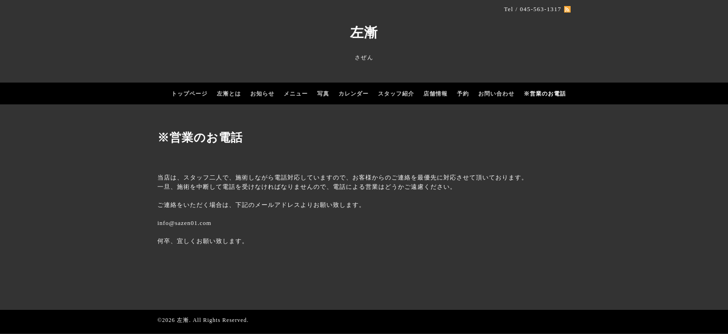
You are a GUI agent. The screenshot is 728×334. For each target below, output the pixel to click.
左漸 (364, 32)
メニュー (296, 93)
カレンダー (353, 93)
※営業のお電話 (545, 93)
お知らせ (262, 93)
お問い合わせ (496, 93)
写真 (323, 93)
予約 (463, 93)
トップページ (189, 93)
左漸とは (229, 93)
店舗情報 (435, 93)
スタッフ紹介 (396, 93)
